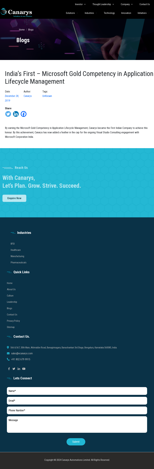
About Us (11, 295)
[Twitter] (8, 114)
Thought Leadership (103, 4)
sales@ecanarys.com (22, 359)
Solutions (72, 13)
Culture (10, 301)
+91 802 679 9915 (20, 364)
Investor (80, 4)
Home (22, 29)
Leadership (12, 307)
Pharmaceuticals (18, 268)
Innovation (126, 13)
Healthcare (16, 255)
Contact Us (145, 4)
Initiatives (144, 13)
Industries (91, 13)
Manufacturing (17, 262)
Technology (109, 13)
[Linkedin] (16, 114)
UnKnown (47, 96)
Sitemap (11, 332)
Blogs (31, 29)
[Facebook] (23, 114)
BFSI (13, 249)
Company (127, 4)
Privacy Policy (13, 326)
